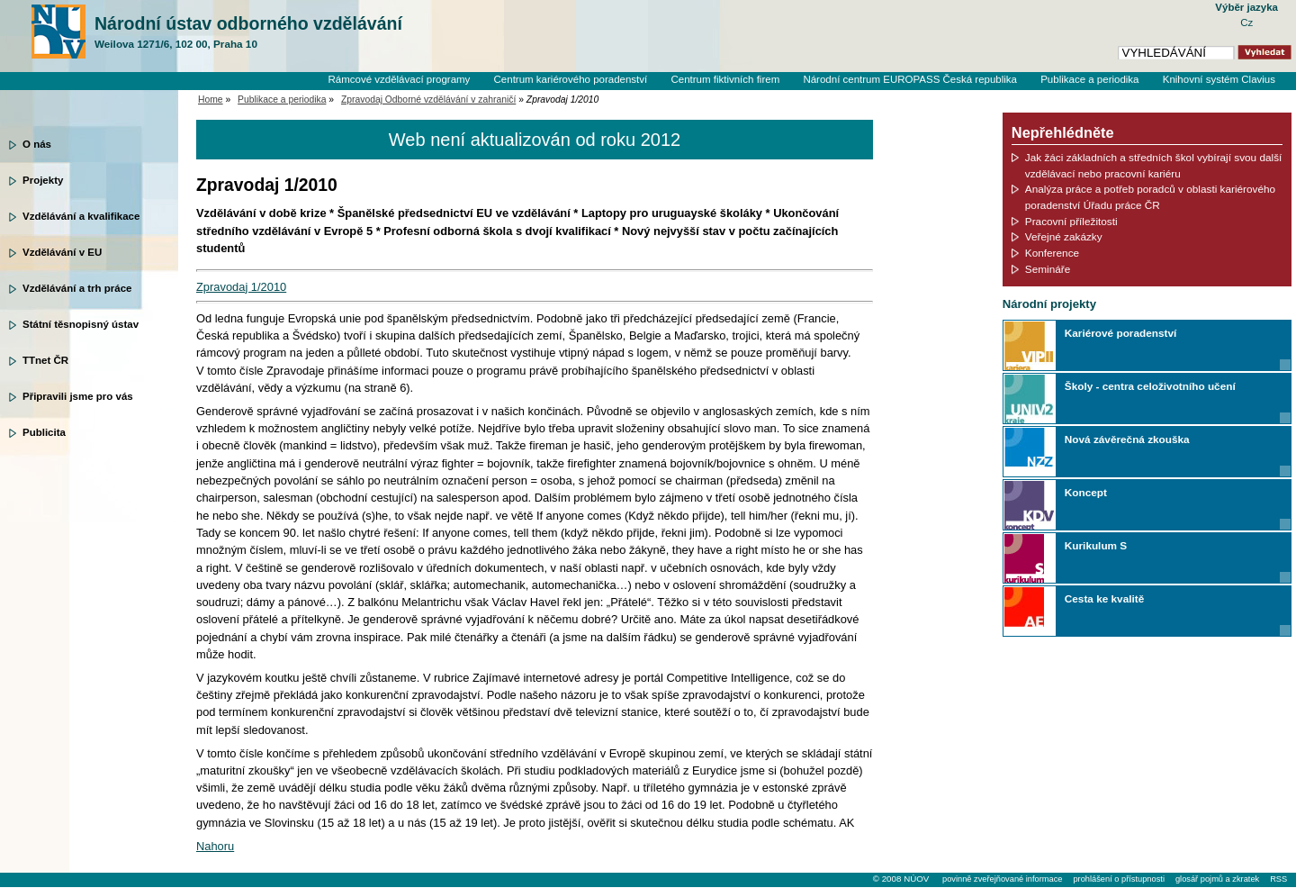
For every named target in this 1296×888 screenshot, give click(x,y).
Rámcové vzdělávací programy (399, 79)
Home (210, 99)
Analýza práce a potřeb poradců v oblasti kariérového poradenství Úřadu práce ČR (1150, 197)
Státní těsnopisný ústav (80, 324)
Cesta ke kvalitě (1104, 598)
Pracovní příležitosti (1071, 221)
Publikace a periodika (1089, 79)
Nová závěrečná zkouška (1127, 439)
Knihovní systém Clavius (1219, 79)
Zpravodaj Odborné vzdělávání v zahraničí (428, 99)
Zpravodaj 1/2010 (241, 287)
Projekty (42, 180)
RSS (1278, 878)
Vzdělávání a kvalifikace (81, 216)
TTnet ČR (45, 360)
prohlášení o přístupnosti (1118, 878)
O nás (36, 144)
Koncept (1086, 492)
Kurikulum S (1096, 545)
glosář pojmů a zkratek (1217, 878)
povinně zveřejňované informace (1002, 878)
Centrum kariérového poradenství (571, 79)
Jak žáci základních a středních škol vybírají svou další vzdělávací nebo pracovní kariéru (1153, 165)
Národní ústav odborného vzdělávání (248, 32)
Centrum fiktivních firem (724, 79)
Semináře (1047, 269)
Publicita (44, 432)
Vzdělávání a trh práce (76, 288)
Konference (1052, 252)
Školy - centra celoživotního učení (1150, 386)
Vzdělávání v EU (62, 252)
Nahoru (215, 846)
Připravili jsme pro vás (77, 396)
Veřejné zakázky (1063, 236)
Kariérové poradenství (1120, 333)
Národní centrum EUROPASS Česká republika (910, 79)
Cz (1246, 22)
